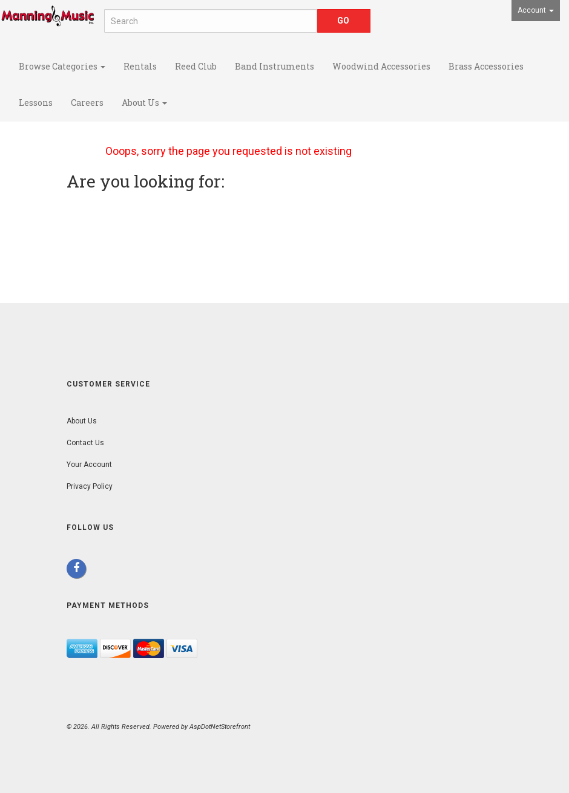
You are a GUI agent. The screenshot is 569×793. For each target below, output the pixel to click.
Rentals (140, 66)
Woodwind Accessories (381, 66)
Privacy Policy (90, 486)
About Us (144, 102)
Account (536, 10)
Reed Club (196, 66)
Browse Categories (62, 66)
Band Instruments (274, 66)
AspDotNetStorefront (219, 727)
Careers (87, 102)
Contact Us (85, 443)
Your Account (89, 464)
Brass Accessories (486, 66)
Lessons (36, 102)
